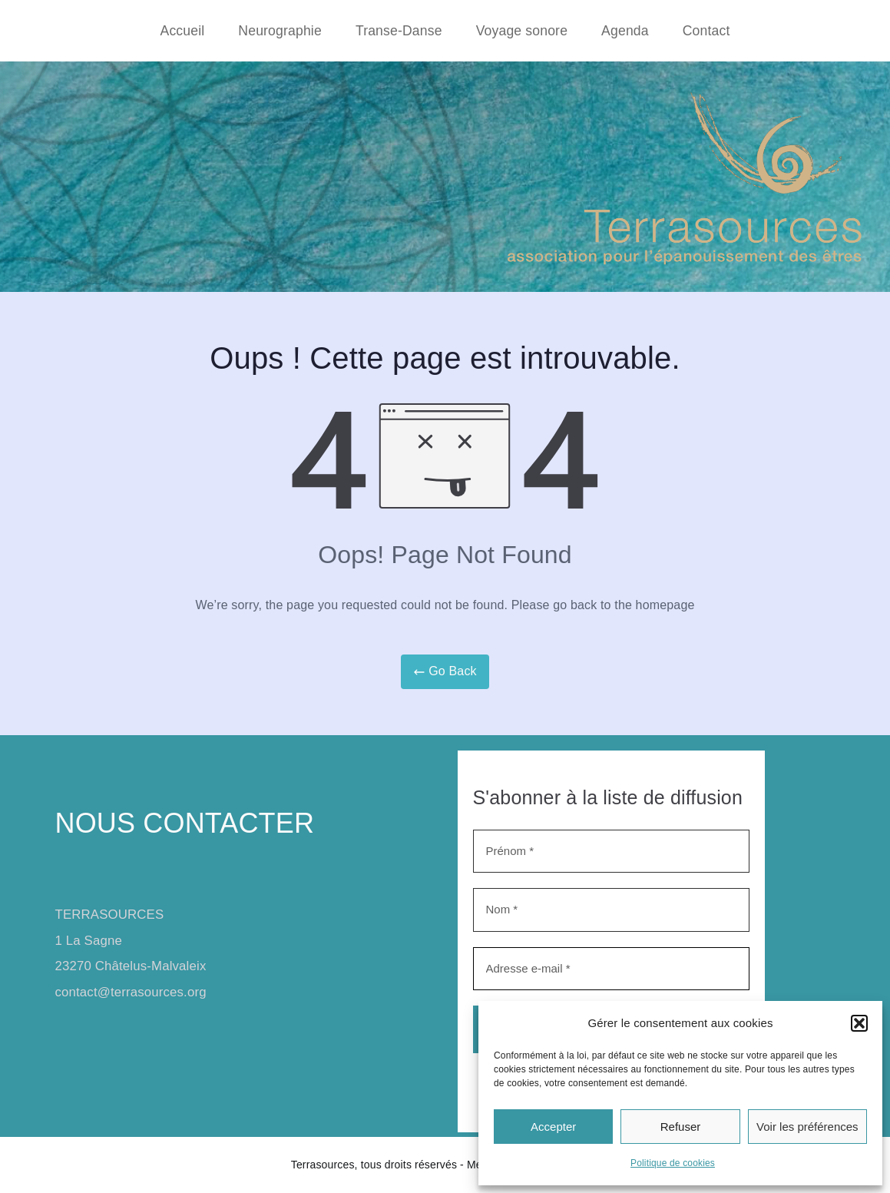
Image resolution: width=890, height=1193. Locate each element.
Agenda (625, 30)
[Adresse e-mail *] (611, 969)
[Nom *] (611, 910)
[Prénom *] (611, 851)
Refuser (680, 1126)
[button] (859, 1023)
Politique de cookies (672, 1163)
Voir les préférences (807, 1126)
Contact (706, 30)
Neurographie (280, 30)
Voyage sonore (521, 30)
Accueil (182, 30)
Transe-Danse (399, 30)
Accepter (553, 1126)
